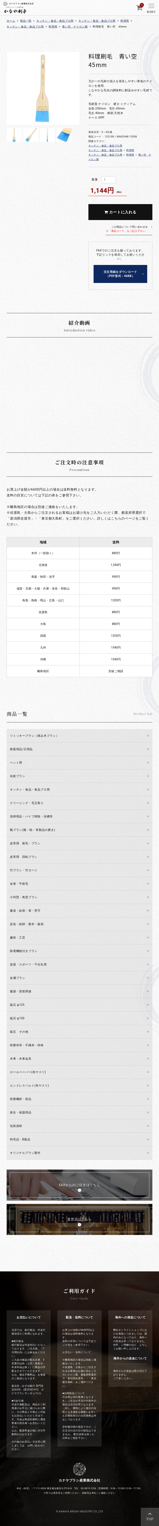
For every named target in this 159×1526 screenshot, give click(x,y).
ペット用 (16, 762)
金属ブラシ (17, 978)
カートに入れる (120, 212)
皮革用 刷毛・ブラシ (25, 843)
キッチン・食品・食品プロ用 (54, 20)
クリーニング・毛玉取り (27, 803)
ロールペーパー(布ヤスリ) (28, 1072)
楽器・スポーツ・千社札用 (28, 964)
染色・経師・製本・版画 (27, 924)
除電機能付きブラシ (23, 951)
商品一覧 (25, 20)
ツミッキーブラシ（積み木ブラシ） (34, 735)
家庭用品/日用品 (21, 749)
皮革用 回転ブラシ (23, 856)
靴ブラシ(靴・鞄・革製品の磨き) (32, 830)
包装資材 (16, 1126)
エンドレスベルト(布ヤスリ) (29, 1085)
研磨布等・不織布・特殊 (27, 1045)
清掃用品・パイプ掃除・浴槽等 (31, 816)
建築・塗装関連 (20, 991)
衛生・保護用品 (20, 1112)
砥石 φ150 (17, 1018)
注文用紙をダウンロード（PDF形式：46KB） (120, 274)
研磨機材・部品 (20, 1099)
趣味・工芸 (17, 937)
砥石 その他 (19, 1031)
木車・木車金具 (20, 1058)
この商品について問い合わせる (127, 228)
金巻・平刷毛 (19, 883)
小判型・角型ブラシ (23, 897)
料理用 (124, 20)
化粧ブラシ (17, 776)
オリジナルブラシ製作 (25, 1152)
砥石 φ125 (17, 1004)
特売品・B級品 (20, 1139)
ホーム (11, 20)
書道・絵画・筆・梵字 (25, 910)
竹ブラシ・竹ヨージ (23, 870)
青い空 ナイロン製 (75, 26)
